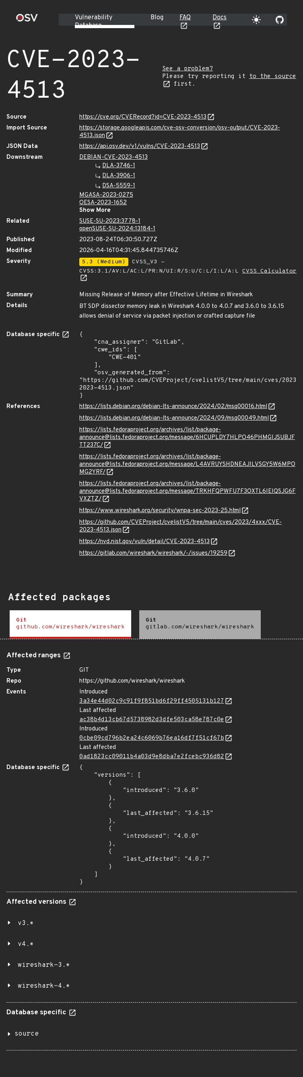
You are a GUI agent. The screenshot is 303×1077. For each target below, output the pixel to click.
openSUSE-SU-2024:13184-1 (117, 229)
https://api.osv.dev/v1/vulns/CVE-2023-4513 (139, 146)
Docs (219, 18)
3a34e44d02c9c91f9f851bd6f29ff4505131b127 (151, 701)
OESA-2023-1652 (103, 203)
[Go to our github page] (280, 20)
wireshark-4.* (44, 986)
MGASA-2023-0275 (106, 195)
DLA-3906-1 (118, 176)
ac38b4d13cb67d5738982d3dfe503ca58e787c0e (151, 720)
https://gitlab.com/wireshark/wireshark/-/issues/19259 (153, 553)
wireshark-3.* (44, 965)
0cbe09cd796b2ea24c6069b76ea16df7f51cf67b (151, 738)
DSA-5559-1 (118, 186)
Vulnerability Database (93, 22)
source (26, 1034)
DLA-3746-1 (118, 166)
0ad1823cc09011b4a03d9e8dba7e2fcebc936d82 (151, 757)
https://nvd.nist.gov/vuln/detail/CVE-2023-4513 (144, 542)
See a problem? (187, 69)
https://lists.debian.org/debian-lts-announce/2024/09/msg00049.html (174, 418)
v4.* (26, 944)
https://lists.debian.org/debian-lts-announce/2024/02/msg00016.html (173, 406)
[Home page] (27, 20)
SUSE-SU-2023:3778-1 (109, 221)
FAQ (185, 18)
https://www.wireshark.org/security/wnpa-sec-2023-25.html (160, 511)
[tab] (70, 624)
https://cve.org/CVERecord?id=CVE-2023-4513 (142, 117)
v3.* (26, 923)
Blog (156, 18)
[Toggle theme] (256, 20)
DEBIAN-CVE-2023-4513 (113, 157)
